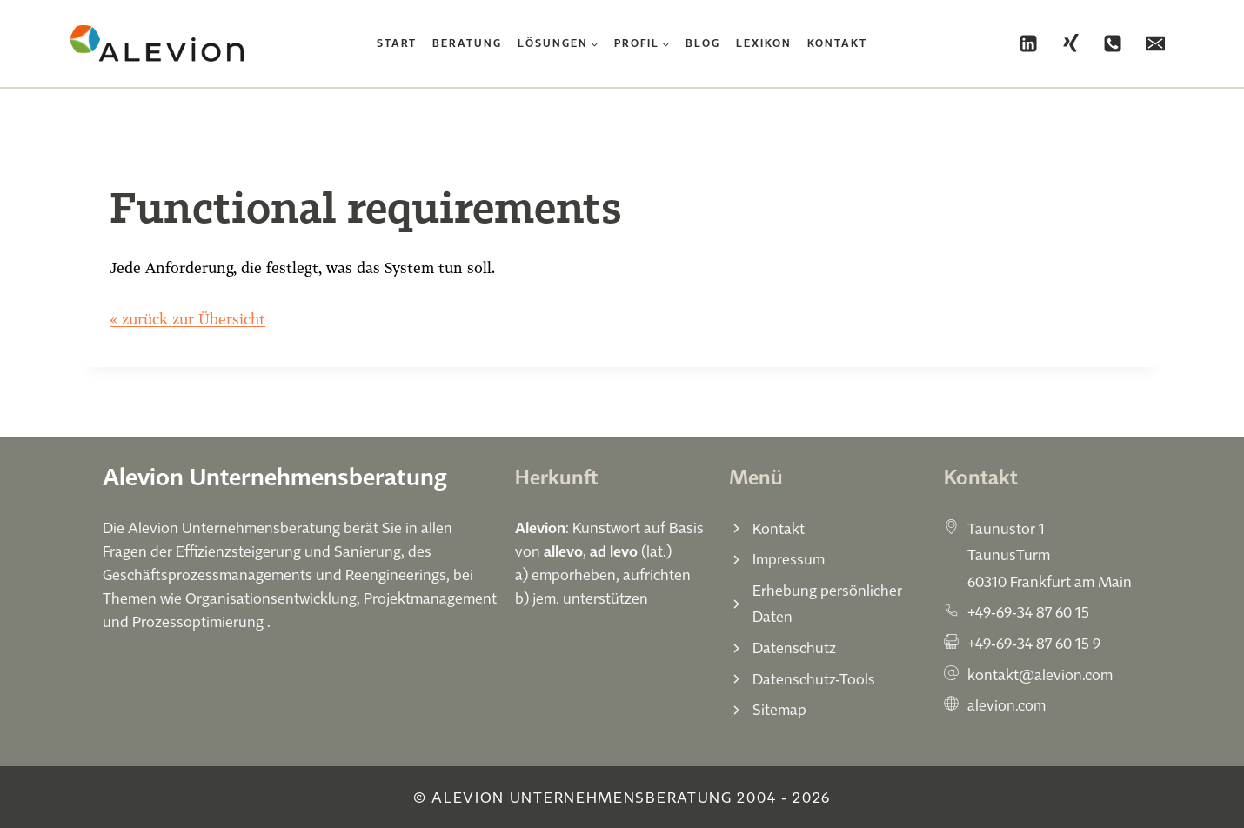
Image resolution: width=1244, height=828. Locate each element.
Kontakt (837, 43)
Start (397, 43)
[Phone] (1113, 43)
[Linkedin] (1028, 43)
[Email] (1155, 43)
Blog (703, 43)
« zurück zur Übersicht (187, 319)
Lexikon (764, 43)
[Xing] (1071, 43)
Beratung (467, 43)
